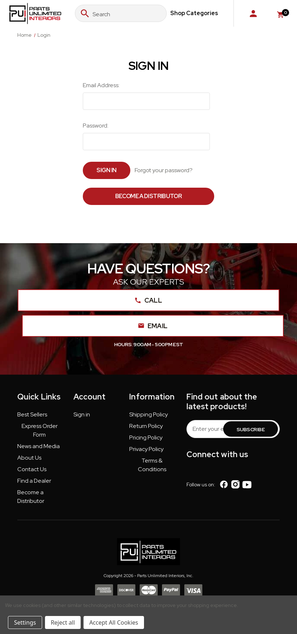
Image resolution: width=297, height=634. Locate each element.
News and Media (38, 446)
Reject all (63, 622)
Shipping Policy (148, 414)
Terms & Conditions (152, 465)
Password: (95, 125)
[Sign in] (253, 13)
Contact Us (31, 469)
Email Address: (101, 85)
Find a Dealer (34, 481)
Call (148, 300)
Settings (25, 622)
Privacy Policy (146, 449)
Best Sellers (32, 414)
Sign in (81, 414)
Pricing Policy (145, 437)
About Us (29, 457)
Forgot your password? (164, 170)
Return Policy (146, 426)
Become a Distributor (148, 196)
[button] (32, 416)
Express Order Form (40, 430)
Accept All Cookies (113, 622)
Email (153, 326)
